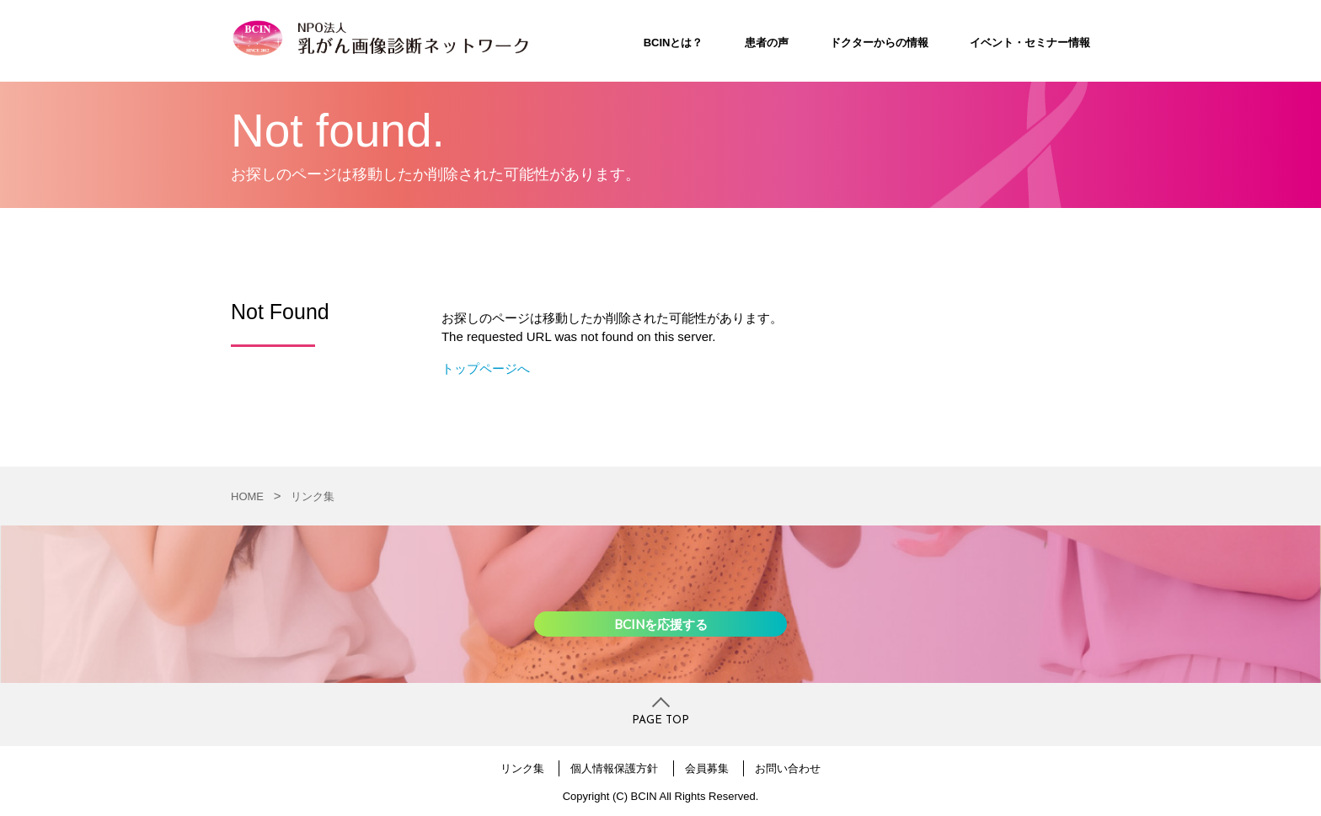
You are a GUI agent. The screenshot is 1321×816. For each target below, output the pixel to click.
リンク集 (312, 496)
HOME (247, 496)
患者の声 (767, 42)
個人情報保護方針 (614, 768)
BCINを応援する (661, 624)
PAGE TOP (660, 720)
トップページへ (485, 368)
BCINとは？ (673, 42)
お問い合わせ (788, 768)
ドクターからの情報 (879, 42)
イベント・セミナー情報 (1030, 42)
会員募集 (707, 768)
